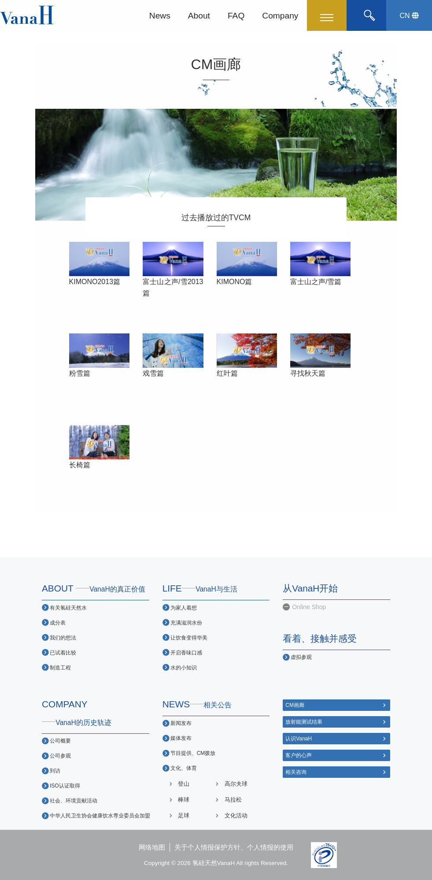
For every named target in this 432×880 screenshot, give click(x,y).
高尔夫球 (236, 784)
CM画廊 (294, 705)
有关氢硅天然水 (68, 607)
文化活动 (236, 815)
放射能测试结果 (303, 722)
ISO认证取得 (65, 785)
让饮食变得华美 (188, 637)
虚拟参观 (301, 657)
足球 (183, 815)
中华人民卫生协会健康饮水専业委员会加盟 (100, 815)
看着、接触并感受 (320, 638)
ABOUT (93, 588)
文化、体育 (183, 768)
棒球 (183, 799)
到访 (55, 770)
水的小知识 (183, 667)
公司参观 (60, 755)
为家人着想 (183, 607)
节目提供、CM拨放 (193, 753)
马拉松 (233, 799)
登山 (183, 784)
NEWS (197, 704)
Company (280, 15)
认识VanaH (298, 738)
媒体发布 (181, 738)
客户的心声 (298, 755)
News (159, 15)
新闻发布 (181, 723)
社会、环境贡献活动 (73, 800)
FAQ (236, 15)
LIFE (199, 588)
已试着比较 (63, 652)
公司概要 (60, 740)
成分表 (58, 622)
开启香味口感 (186, 652)
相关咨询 (295, 772)
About (199, 15)
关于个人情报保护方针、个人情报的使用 (233, 847)
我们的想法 (63, 637)
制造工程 (60, 667)
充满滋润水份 (186, 622)
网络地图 (152, 847)
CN (409, 15)
